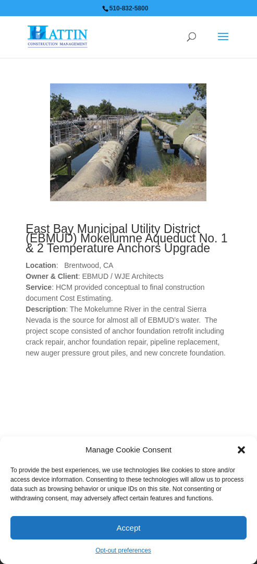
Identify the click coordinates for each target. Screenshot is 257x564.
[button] (241, 450)
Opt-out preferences (123, 550)
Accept (129, 527)
